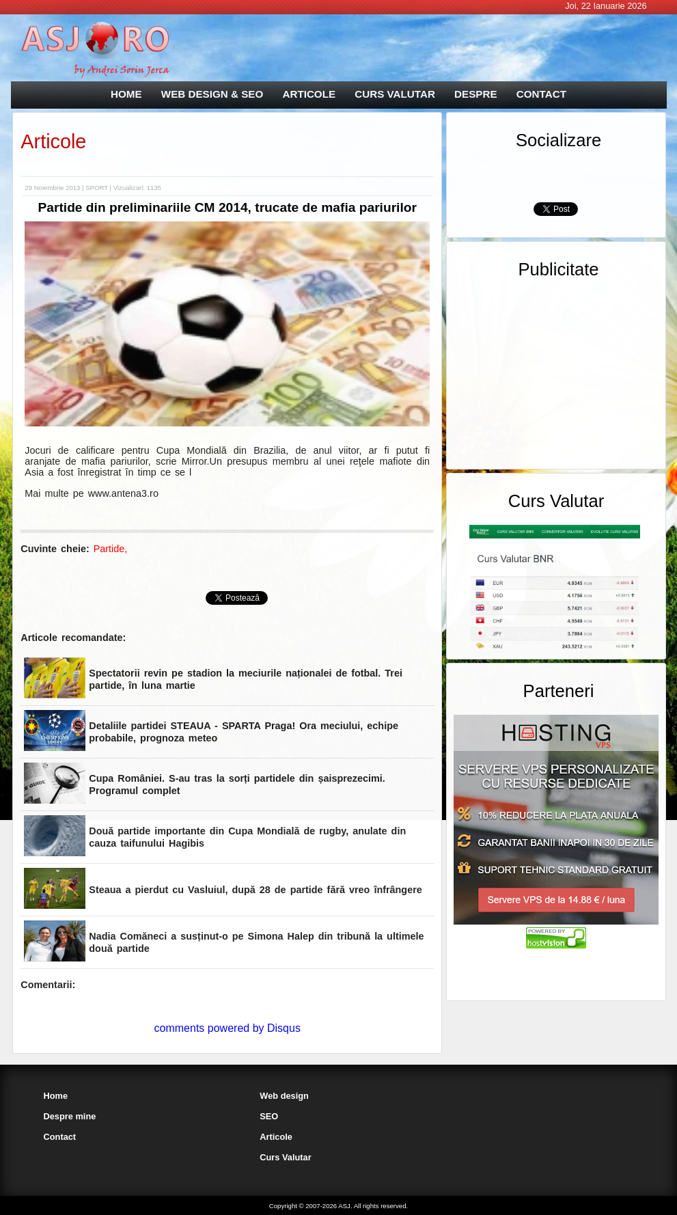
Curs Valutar (285, 1157)
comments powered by (227, 1028)
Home (56, 1096)
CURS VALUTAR (395, 94)
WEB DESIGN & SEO (212, 94)
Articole (53, 141)
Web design (284, 1096)
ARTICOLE (308, 94)
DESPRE (475, 94)
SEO (269, 1116)
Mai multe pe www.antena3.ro (91, 493)
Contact (60, 1137)
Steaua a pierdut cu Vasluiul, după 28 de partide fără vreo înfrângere (255, 889)
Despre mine (70, 1116)
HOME (126, 94)
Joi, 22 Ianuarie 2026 (606, 6)
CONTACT (541, 94)
